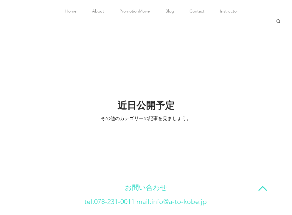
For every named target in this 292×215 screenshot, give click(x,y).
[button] (278, 22)
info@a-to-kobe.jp (179, 202)
